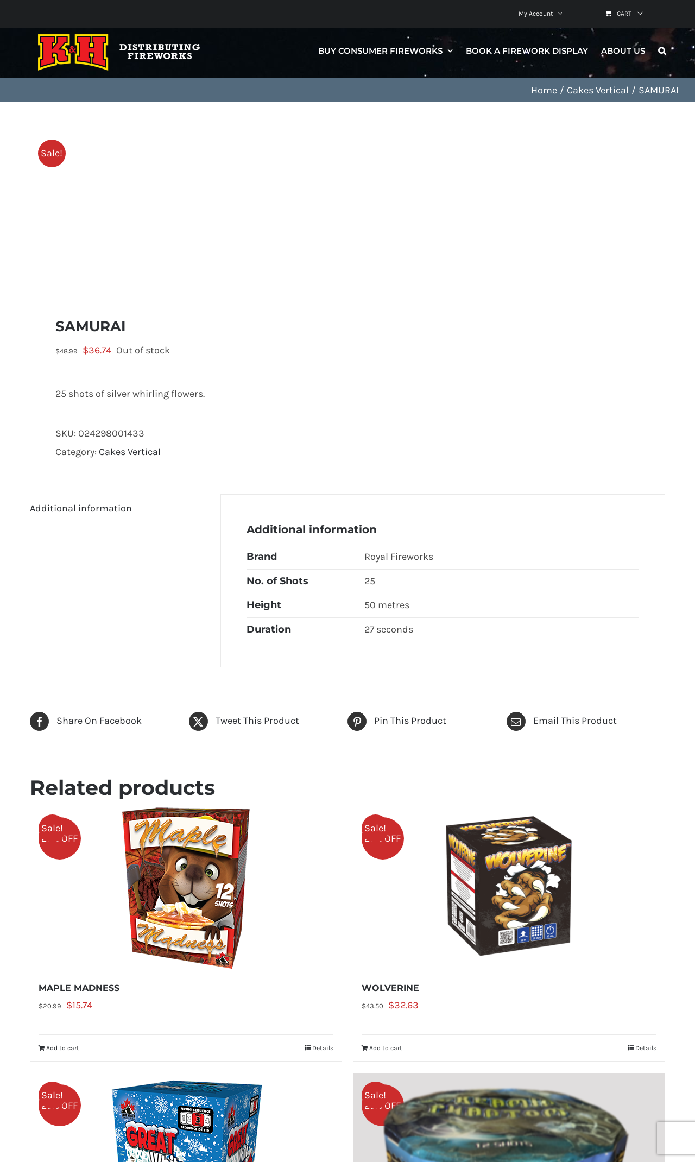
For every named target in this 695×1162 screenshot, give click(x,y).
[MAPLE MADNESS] (186, 887)
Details (322, 1048)
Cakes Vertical (130, 452)
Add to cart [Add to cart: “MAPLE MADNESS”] (62, 1048)
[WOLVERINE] (509, 887)
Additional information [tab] (81, 508)
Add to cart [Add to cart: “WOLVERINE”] (385, 1048)
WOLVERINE (390, 988)
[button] (662, 50)
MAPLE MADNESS (79, 988)
